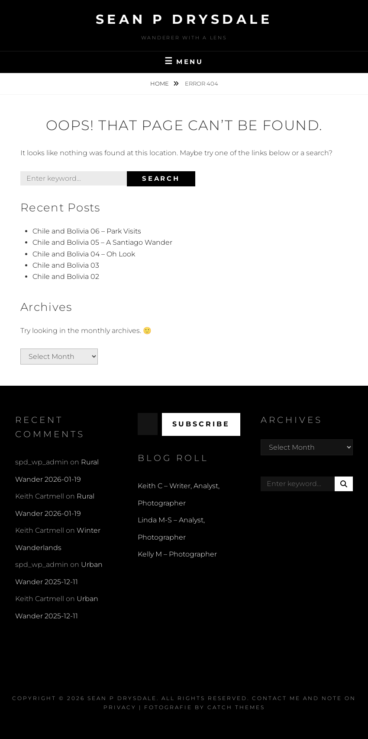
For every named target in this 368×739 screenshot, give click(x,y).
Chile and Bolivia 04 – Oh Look (83, 254)
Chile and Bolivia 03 (65, 265)
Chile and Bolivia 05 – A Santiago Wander (102, 242)
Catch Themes (236, 707)
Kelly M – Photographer (177, 554)
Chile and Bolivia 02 (65, 276)
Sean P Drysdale (184, 19)
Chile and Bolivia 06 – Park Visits (86, 231)
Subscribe (201, 424)
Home (160, 83)
